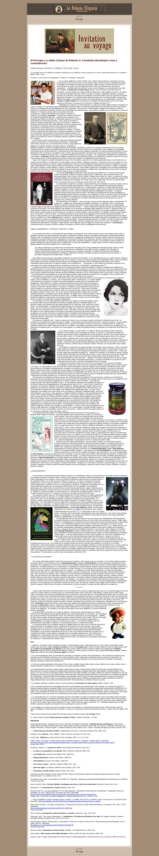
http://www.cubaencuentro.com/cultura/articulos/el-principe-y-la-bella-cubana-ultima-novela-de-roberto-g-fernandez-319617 (72, 742)
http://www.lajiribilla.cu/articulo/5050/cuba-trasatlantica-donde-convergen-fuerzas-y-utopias (69, 801)
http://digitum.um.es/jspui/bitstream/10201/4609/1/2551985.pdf (51, 825)
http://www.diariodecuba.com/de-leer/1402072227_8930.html (51, 808)
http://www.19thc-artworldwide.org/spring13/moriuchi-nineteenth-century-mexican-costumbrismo (63, 794)
